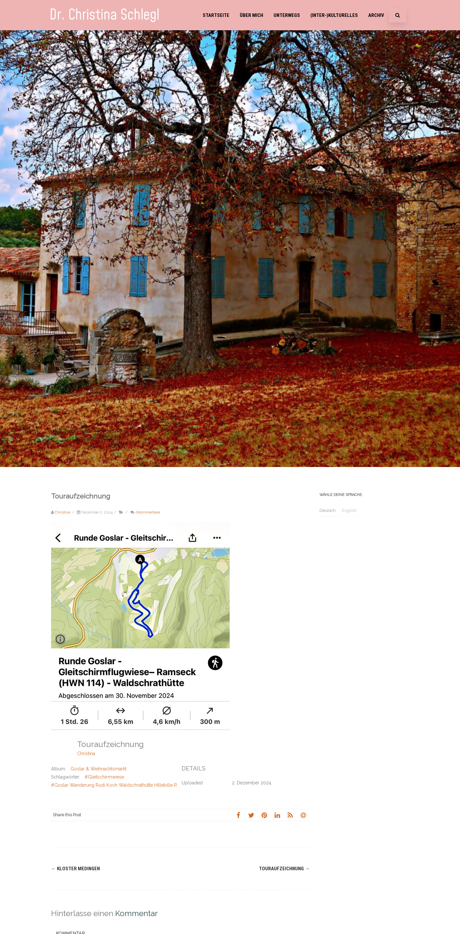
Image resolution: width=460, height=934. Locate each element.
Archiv (376, 15)
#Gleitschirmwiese (104, 777)
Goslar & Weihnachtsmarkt (99, 768)
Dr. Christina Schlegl (104, 15)
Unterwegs (287, 15)
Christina (86, 753)
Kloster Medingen (75, 869)
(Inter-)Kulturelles (334, 15)
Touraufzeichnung (284, 869)
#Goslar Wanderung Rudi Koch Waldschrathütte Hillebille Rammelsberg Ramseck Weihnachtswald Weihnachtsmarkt (174, 785)
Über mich (251, 15)
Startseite (216, 15)
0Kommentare (147, 512)
